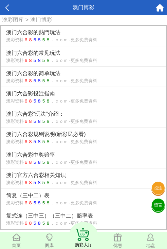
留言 (158, 205)
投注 (158, 188)
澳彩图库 (13, 20)
